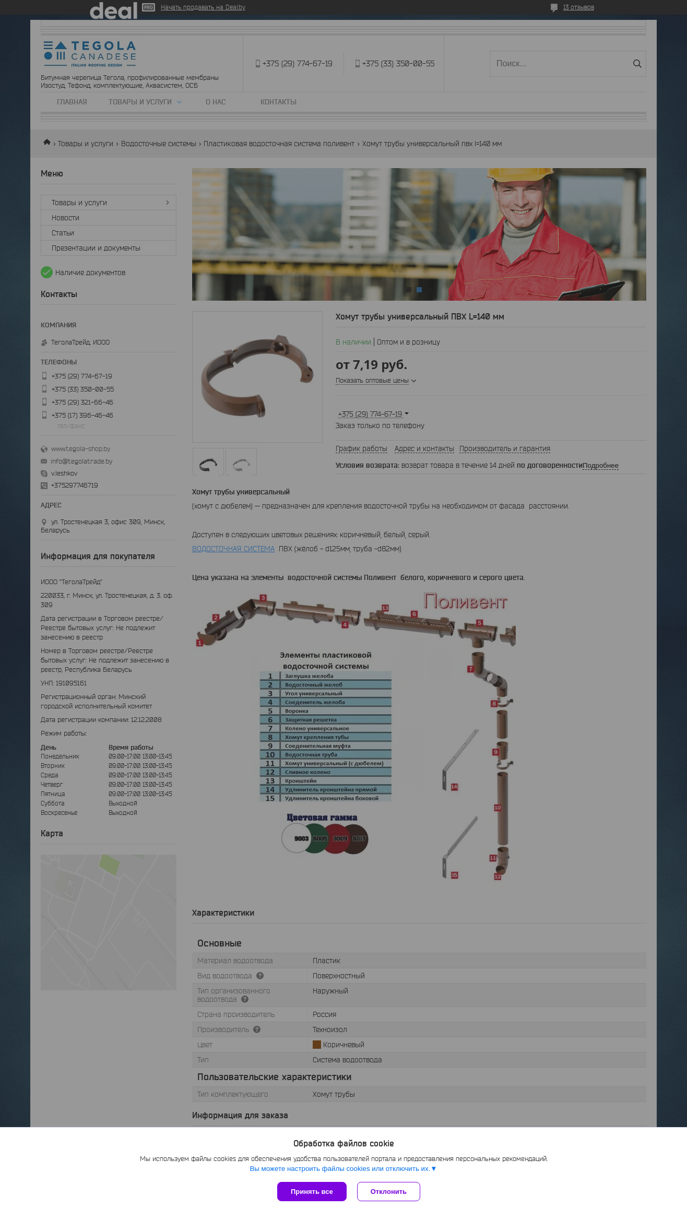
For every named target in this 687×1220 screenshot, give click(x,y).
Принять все (312, 1191)
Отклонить (389, 1191)
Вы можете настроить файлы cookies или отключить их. (340, 1168)
